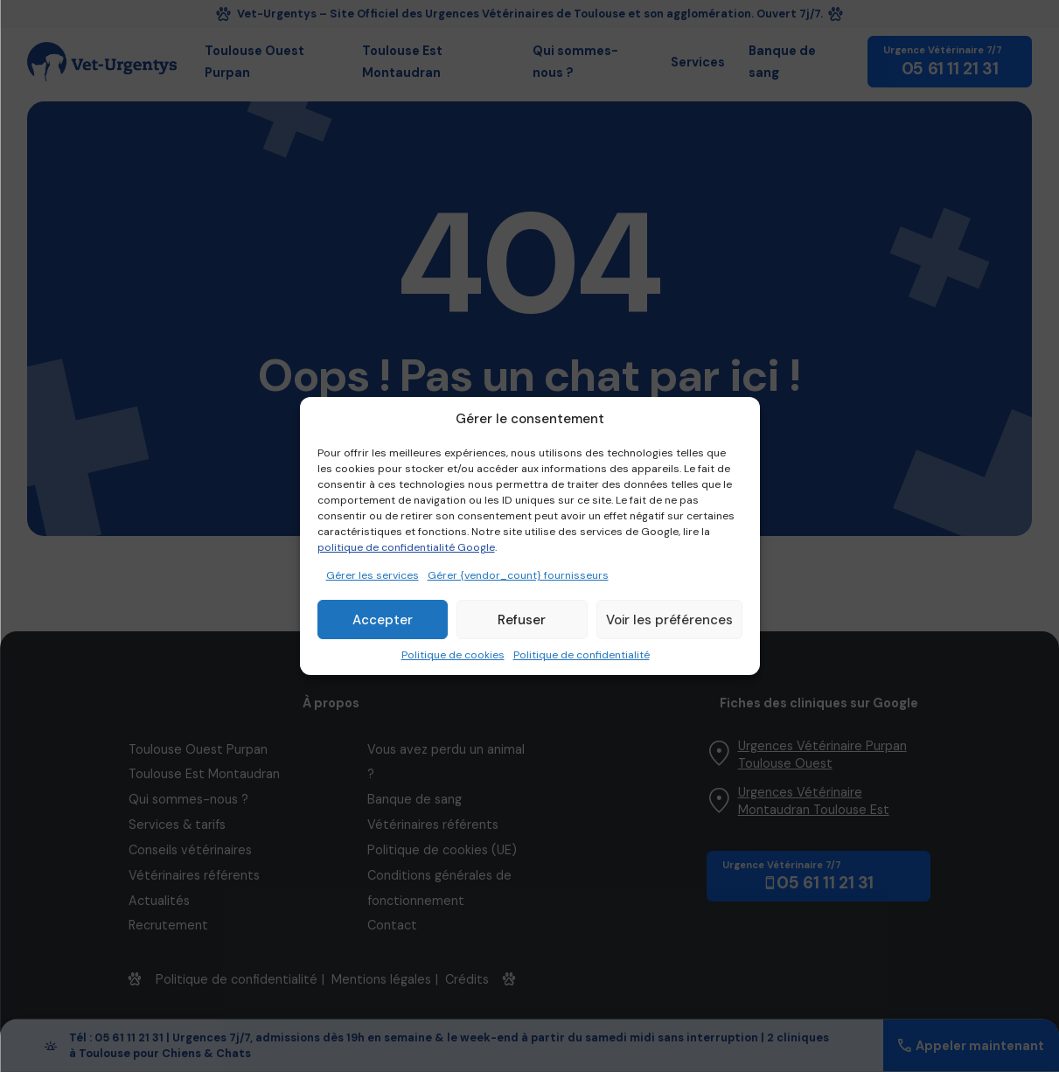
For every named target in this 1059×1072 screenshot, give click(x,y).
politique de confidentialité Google (406, 547)
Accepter (382, 620)
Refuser (522, 620)
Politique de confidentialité (581, 655)
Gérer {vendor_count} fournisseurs (518, 575)
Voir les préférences (669, 620)
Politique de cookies (453, 655)
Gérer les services (372, 575)
